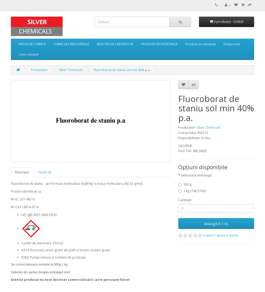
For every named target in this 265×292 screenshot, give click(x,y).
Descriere (22, 172)
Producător (39, 70)
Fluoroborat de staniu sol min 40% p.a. (122, 70)
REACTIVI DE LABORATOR (115, 44)
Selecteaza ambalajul (196, 175)
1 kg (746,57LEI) (192, 191)
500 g (185, 184)
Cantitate (185, 200)
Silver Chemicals (71, 70)
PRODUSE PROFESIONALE (159, 44)
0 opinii (208, 235)
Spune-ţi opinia (227, 235)
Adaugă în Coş (216, 223)
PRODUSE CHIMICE (32, 44)
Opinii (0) (44, 172)
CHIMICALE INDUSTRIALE (71, 44)
